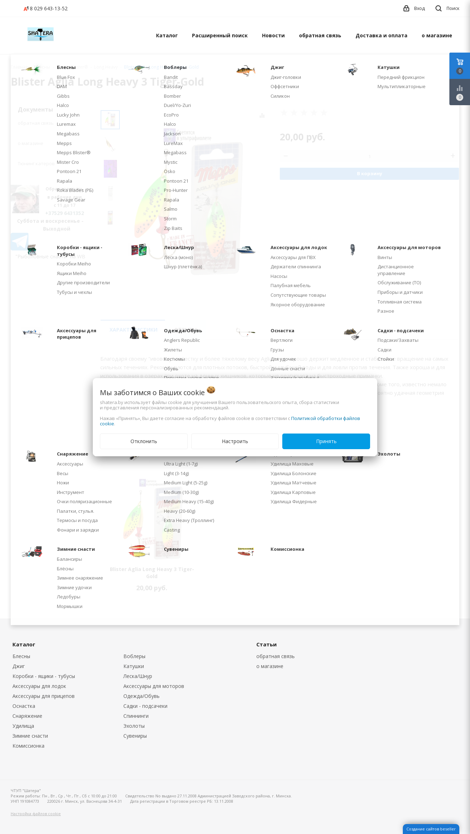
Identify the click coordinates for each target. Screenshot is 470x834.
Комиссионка (28, 745)
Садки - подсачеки (145, 706)
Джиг (18, 666)
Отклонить (143, 441)
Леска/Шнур (137, 676)
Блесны (21, 656)
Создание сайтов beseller (431, 829)
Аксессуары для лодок (39, 686)
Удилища (23, 725)
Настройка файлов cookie (36, 813)
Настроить (235, 441)
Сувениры (135, 735)
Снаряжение (27, 715)
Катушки (133, 666)
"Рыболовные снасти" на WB (50, 256)
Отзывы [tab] (185, 329)
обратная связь (320, 35)
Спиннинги (136, 715)
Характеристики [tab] (133, 329)
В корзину (369, 173)
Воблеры (134, 656)
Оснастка (23, 706)
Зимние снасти (30, 735)
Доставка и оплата (381, 35)
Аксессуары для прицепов (43, 696)
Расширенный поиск (220, 35)
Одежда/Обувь (141, 696)
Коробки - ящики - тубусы (43, 676)
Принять (326, 441)
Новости (273, 35)
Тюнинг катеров (36, 163)
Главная (19, 67)
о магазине (437, 35)
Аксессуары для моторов (153, 686)
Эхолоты (134, 725)
